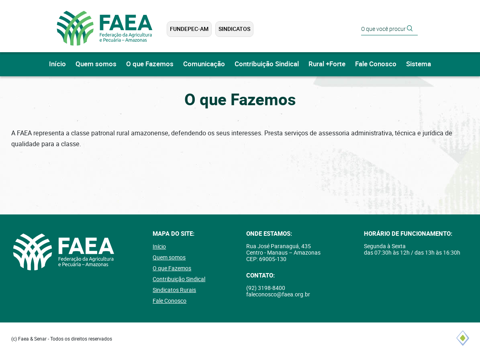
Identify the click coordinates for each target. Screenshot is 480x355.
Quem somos (96, 64)
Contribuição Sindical (267, 64)
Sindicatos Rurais (174, 290)
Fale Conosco (375, 64)
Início (57, 64)
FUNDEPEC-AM (189, 29)
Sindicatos (234, 29)
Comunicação (204, 64)
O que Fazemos (150, 64)
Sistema (418, 64)
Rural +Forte (326, 64)
